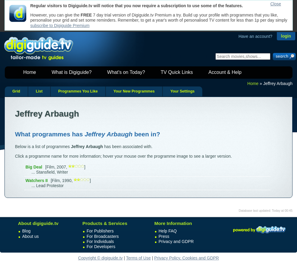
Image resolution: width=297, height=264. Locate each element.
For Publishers (100, 231)
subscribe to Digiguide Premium (60, 25)
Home (29, 72)
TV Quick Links (177, 72)
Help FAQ (168, 231)
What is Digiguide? (71, 72)
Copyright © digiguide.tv (100, 258)
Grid (16, 91)
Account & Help (225, 72)
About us (30, 236)
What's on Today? (126, 72)
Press (164, 236)
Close (275, 4)
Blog (26, 231)
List (39, 91)
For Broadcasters (103, 236)
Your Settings (182, 91)
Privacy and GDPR (176, 241)
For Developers (101, 246)
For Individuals (100, 241)
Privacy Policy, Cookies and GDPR (186, 258)
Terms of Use (138, 258)
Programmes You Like (78, 91)
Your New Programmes (134, 91)
